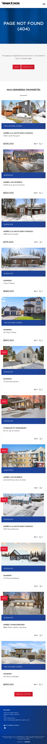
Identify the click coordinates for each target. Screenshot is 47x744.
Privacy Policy (30, 737)
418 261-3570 (11, 718)
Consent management (23, 739)
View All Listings (23, 694)
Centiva (27, 741)
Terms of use (39, 737)
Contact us (27, 67)
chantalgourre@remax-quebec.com (18, 720)
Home (16, 67)
